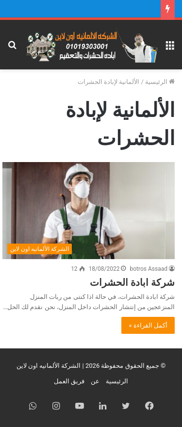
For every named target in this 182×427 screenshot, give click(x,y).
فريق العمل (69, 381)
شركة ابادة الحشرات (132, 282)
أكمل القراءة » (148, 325)
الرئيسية (160, 81)
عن (95, 381)
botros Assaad (148, 268)
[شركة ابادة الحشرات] (88, 210)
